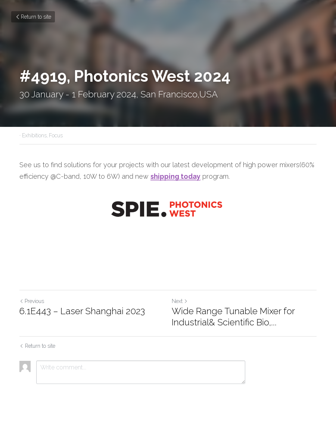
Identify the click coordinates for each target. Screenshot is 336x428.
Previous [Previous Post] (31, 301)
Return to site (33, 17)
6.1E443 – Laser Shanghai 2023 (82, 311)
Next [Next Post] (180, 301)
